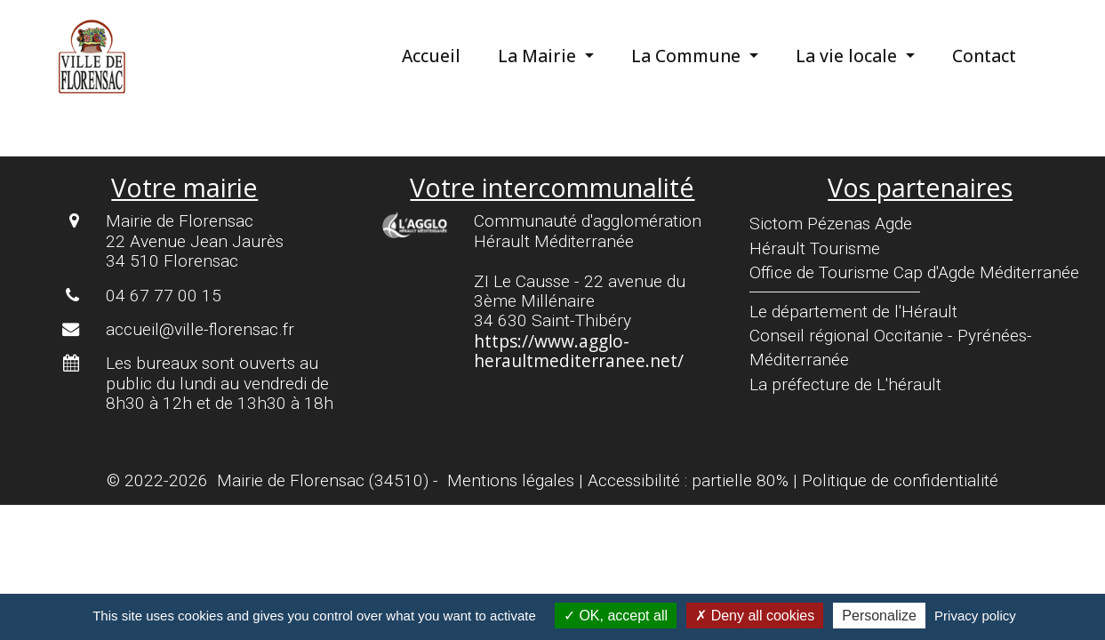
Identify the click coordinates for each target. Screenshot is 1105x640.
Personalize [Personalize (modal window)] (879, 615)
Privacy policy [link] (975, 615)
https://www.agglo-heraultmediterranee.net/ (579, 350)
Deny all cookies (754, 615)
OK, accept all (616, 615)
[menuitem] (445, 56)
